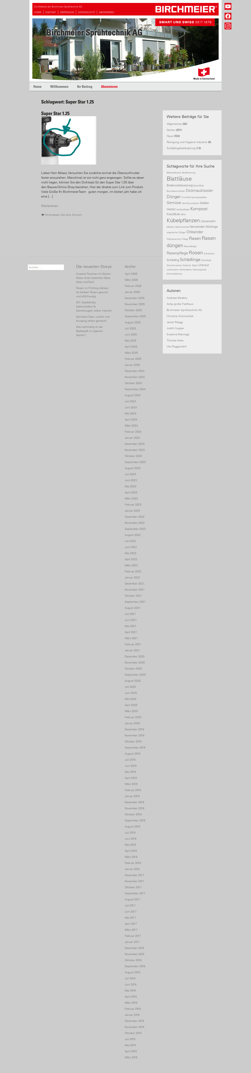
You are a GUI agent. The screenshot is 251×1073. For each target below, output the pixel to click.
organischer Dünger (176, 232)
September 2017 (135, 893)
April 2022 (131, 559)
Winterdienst (186, 269)
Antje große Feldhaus (180, 304)
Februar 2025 (133, 359)
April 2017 (131, 923)
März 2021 (131, 638)
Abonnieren (109, 86)
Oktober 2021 (133, 595)
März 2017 (131, 930)
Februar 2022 (133, 571)
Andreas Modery (177, 298)
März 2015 (131, 1057)
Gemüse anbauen (190, 203)
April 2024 (131, 419)
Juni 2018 (130, 838)
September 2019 (135, 747)
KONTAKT (50, 12)
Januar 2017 (132, 942)
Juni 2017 (130, 911)
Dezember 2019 (134, 729)
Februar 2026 (133, 286)
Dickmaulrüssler (199, 190)
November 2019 (134, 735)
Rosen (196, 253)
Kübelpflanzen (183, 220)
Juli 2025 (130, 328)
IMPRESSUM (67, 12)
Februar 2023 (133, 504)
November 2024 (135, 377)
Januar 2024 (132, 438)
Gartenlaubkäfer (199, 197)
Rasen (195, 238)
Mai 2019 (130, 772)
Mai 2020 (130, 699)
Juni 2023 (131, 480)
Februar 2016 (133, 1008)
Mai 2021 (130, 626)
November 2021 (135, 589)
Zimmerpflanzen (174, 273)
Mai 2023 (130, 486)
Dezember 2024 (135, 371)
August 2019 (132, 753)
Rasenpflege (177, 253)
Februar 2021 (133, 644)
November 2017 (134, 881)
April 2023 (131, 492)
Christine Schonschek (180, 316)
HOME (37, 12)
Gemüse (174, 202)
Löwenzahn (208, 221)
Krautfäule (173, 214)
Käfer (183, 214)
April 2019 (131, 778)
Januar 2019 (132, 796)
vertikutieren (173, 269)
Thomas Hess (175, 340)
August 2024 (133, 395)
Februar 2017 (133, 936)
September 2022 (135, 529)
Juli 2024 (130, 401)
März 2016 (131, 1002)
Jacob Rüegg (175, 322)
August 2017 (132, 899)
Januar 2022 (132, 577)
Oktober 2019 (133, 741)
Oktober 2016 (133, 960)
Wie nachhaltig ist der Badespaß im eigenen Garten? (89, 331)
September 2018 (135, 820)
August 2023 (133, 468)
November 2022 (135, 523)
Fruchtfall (185, 197)
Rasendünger (190, 246)
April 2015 (131, 1051)
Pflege (185, 239)
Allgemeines (174, 124)
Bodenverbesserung (180, 185)
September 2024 (135, 389)
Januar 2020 (132, 723)
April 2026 (131, 274)
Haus (170, 136)
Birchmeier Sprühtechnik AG (184, 310)
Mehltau (171, 227)
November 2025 (135, 304)
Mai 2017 (130, 917)
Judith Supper (175, 328)
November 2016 (134, 954)
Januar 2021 (132, 650)
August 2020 (133, 680)
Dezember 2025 (135, 298)
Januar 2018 (132, 869)
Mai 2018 (130, 844)
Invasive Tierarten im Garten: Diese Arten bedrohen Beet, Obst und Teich (93, 278)
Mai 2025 (130, 340)
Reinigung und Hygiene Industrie (187, 142)
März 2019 (131, 784)
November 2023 (135, 450)
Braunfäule (198, 185)
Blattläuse (179, 178)
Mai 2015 (130, 1045)
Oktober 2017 (133, 887)
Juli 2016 (130, 978)
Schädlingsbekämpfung (181, 148)
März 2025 (131, 352)
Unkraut (203, 265)
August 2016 (132, 972)
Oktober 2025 (133, 310)
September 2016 (135, 966)
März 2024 (131, 425)
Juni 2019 (130, 766)
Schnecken (209, 253)
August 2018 (132, 826)
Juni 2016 (130, 984)
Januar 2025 (132, 365)
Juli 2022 (130, 541)
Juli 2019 (130, 759)
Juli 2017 (130, 905)
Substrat (187, 265)
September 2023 (135, 462)
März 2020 (131, 711)
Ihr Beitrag (84, 86)
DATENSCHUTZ (86, 12)
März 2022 (131, 565)
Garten (171, 130)
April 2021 (131, 632)
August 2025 (133, 322)
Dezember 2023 (135, 444)
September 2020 (135, 674)
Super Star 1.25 (55, 113)
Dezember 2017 (134, 875)
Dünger (174, 196)
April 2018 (131, 851)
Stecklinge (206, 260)
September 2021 (135, 602)
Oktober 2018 (133, 814)
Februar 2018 (133, 863)
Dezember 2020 (135, 656)
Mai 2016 (130, 990)
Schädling (173, 260)
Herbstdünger (183, 209)
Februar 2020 (133, 717)
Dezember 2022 (135, 516)
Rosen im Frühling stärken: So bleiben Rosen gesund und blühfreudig (92, 292)
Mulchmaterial (182, 227)
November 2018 (134, 808)
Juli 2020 (130, 687)
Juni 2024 (131, 407)
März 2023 (131, 498)
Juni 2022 (131, 547)
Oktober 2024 (133, 383)
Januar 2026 (132, 292)
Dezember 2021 (135, 583)
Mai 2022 (130, 553)
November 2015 (134, 1027)
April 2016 (131, 996)
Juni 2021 (131, 620)
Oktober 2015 (133, 1033)
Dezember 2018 (134, 802)
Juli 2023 (130, 474)
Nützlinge (212, 226)
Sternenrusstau (174, 265)
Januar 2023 (132, 510)
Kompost (198, 208)
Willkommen (59, 86)
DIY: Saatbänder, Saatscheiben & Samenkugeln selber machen (94, 306)
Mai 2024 (130, 413)
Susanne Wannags (178, 334)
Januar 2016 (132, 1015)
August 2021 (133, 608)
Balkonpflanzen (174, 172)
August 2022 (133, 535)
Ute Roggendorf (177, 346)
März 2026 (131, 280)
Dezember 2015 (134, 1021)
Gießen (204, 203)
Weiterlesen (49, 206)
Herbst (171, 209)
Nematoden (197, 226)
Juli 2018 (130, 832)
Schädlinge (190, 259)
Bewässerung (188, 172)
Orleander (194, 231)
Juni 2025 (131, 334)
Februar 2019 (133, 790)
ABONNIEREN (106, 12)
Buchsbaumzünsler (176, 191)
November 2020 (135, 662)
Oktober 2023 (133, 456)
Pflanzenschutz (174, 239)
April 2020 (131, 705)
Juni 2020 (131, 693)
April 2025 (131, 346)
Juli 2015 (130, 1039)
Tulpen (195, 265)
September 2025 (135, 316)
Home (37, 86)
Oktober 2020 (133, 668)
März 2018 (131, 857)
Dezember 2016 (134, 948)
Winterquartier (200, 269)
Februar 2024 (133, 431)
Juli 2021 (130, 614)
